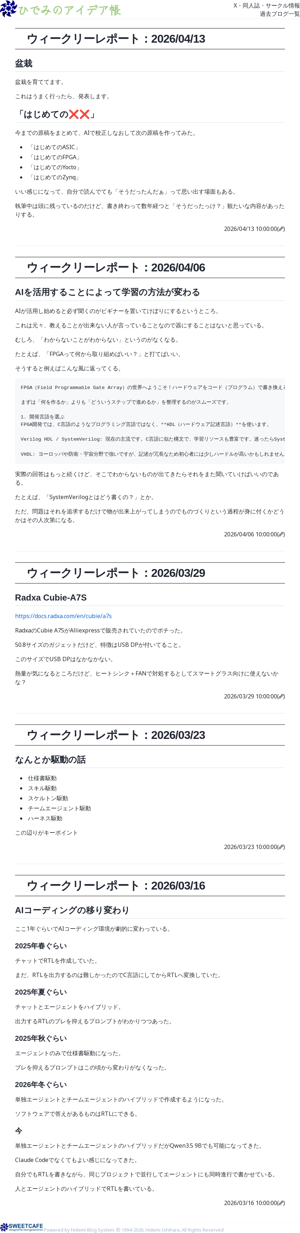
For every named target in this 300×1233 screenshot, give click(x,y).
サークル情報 (283, 5)
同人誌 (251, 5)
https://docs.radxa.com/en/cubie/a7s (63, 616)
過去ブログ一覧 (280, 14)
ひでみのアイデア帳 (68, 9)
